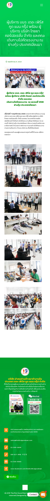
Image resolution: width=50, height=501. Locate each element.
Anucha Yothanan (34, 495)
